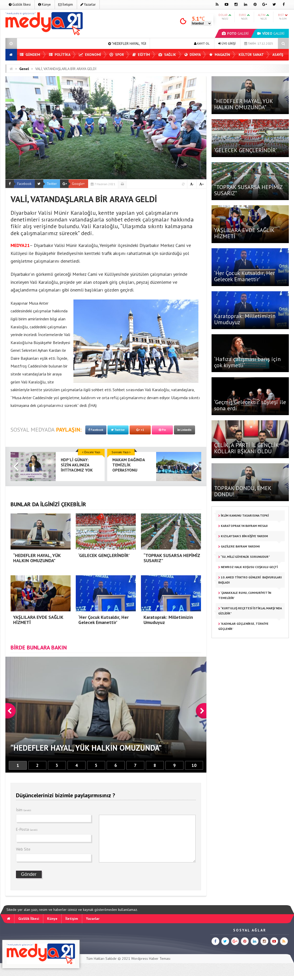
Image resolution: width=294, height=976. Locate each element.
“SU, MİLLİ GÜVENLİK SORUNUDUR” (244, 557)
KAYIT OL (201, 43)
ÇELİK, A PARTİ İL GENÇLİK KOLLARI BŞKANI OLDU (246, 448)
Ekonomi (90, 54)
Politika (59, 54)
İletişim (65, 4)
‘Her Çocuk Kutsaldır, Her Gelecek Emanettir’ (244, 276)
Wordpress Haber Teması (150, 958)
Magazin (219, 54)
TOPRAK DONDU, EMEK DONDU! (242, 491)
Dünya (192, 54)
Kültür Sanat (251, 54)
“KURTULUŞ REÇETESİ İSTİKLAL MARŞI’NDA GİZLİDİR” (250, 610)
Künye (44, 4)
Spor (117, 54)
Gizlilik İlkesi (20, 4)
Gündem (30, 54)
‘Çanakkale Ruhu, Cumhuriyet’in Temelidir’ (244, 595)
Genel (24, 68)
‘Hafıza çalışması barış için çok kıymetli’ (247, 362)
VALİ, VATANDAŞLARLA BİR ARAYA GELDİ (65, 68)
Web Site (23, 849)
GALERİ (235, 33)
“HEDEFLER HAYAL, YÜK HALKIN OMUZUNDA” (243, 104)
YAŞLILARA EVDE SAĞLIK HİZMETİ (244, 233)
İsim (23, 809)
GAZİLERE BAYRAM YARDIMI (239, 546)
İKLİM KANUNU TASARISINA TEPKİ (243, 515)
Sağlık (167, 54)
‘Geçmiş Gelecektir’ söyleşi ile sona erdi (250, 405)
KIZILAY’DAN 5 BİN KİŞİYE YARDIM (243, 536)
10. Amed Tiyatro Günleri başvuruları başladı (250, 579)
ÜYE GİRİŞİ (227, 43)
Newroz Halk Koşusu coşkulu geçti (248, 567)
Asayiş (277, 54)
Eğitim (141, 54)
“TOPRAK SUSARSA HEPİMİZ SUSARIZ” (248, 190)
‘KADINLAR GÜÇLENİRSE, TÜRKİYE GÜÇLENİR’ (243, 626)
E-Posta (27, 829)
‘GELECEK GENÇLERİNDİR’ (245, 150)
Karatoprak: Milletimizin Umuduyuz (244, 319)
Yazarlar (88, 4)
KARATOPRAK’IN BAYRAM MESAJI (243, 526)
